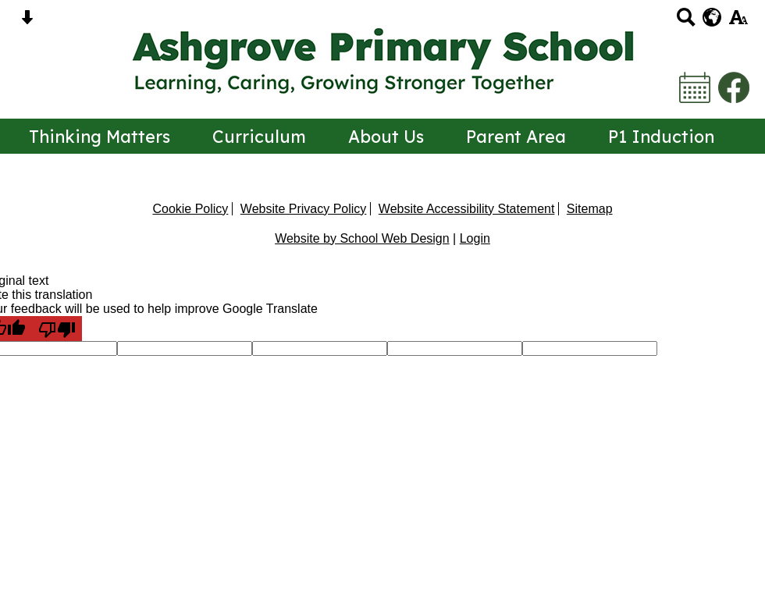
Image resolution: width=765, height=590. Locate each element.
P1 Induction (661, 136)
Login (475, 238)
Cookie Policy (190, 208)
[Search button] (685, 22)
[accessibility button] (738, 22)
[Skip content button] (27, 22)
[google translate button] (712, 17)
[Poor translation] (57, 328)
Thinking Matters (99, 136)
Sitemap (590, 208)
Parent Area (516, 136)
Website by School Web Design (362, 238)
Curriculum (259, 136)
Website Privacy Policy (303, 208)
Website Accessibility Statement (467, 208)
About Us (386, 136)
